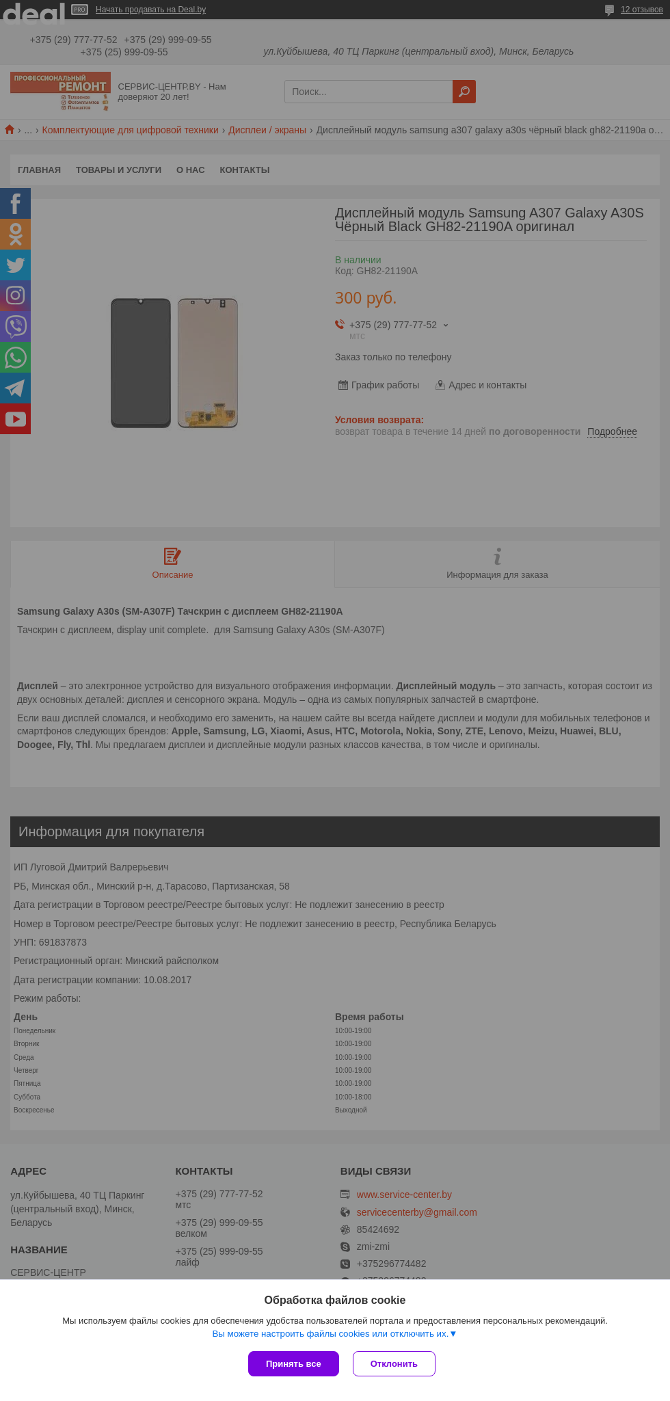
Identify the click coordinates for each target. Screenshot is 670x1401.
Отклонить (394, 1364)
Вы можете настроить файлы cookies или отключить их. (330, 1334)
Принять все (293, 1364)
